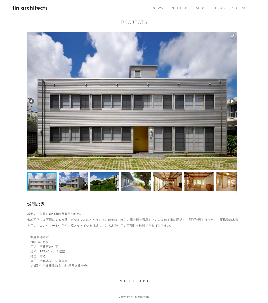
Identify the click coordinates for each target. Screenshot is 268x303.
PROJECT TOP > (134, 281)
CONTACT (240, 8)
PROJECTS (179, 8)
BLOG (220, 8)
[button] (232, 36)
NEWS (158, 8)
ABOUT (202, 8)
